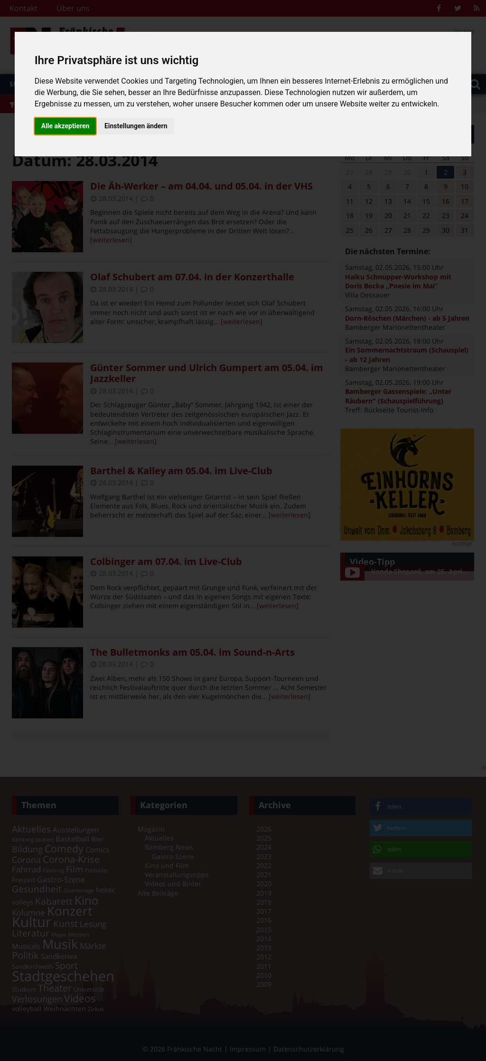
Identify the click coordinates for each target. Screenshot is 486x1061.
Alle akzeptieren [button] (65, 126)
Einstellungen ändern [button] (136, 126)
